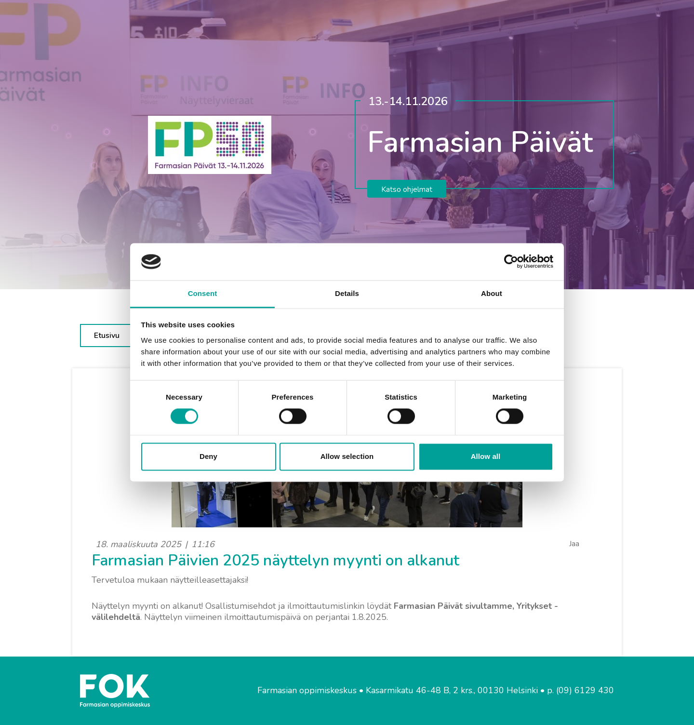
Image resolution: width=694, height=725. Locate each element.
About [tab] (491, 293)
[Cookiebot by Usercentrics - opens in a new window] (511, 262)
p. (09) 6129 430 (580, 690)
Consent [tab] (202, 293)
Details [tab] (347, 293)
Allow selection (347, 456)
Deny (208, 456)
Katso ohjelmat (406, 189)
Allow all (486, 456)
